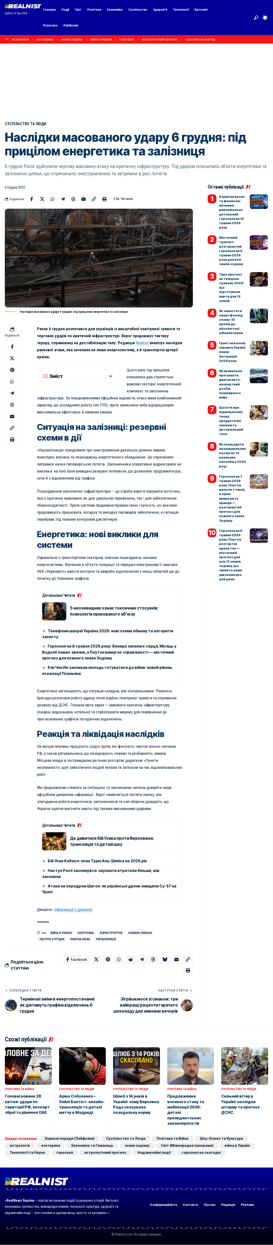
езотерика (45, 39)
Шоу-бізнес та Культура (221, 1139)
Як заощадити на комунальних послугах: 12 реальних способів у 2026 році (232, 455)
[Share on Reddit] (130, 960)
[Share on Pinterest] (12, 370)
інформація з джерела (73, 909)
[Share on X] (42, 199)
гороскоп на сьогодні (201, 39)
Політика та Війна (19, 1089)
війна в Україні (101, 39)
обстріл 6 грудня (51, 939)
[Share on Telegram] (63, 199)
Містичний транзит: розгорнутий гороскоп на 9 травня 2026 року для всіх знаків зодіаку (231, 251)
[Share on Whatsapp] (52, 199)
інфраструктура (111, 933)
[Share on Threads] (73, 199)
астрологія (20, 39)
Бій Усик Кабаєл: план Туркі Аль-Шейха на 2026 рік (97, 861)
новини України (140, 933)
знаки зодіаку (72, 39)
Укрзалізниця (106, 939)
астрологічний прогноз (159, 39)
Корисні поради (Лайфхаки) (70, 1139)
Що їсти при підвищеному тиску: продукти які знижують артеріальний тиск (231, 420)
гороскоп (127, 39)
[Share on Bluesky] (164, 960)
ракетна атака (80, 939)
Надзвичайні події (154, 1153)
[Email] (84, 199)
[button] (256, 17)
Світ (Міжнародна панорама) (187, 1146)
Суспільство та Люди (26, 124)
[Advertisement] (136, 80)
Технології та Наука (27, 1153)
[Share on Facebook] (32, 199)
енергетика (86, 933)
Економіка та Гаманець (93, 1146)
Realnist (142, 342)
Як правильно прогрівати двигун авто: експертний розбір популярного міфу (230, 384)
